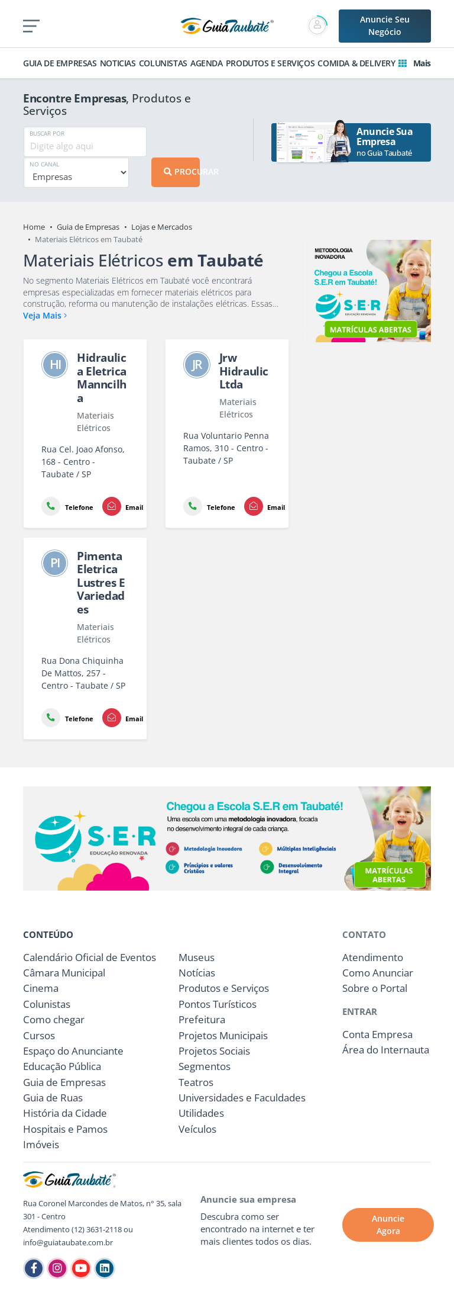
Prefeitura (202, 1019)
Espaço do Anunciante (73, 1051)
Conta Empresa (377, 1034)
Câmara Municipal (64, 972)
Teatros (196, 1082)
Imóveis (41, 1144)
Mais (414, 63)
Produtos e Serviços (224, 988)
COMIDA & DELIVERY (356, 63)
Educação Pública (62, 1066)
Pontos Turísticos (218, 1004)
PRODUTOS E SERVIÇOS (270, 63)
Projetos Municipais (223, 1035)
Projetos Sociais (214, 1051)
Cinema (41, 988)
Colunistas (46, 1004)
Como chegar (54, 1019)
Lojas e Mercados (161, 226)
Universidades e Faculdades (242, 1097)
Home (34, 226)
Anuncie (385, 25)
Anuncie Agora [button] (388, 1224)
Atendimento (372, 957)
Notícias (197, 972)
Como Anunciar (377, 972)
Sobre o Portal (374, 988)
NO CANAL (44, 164)
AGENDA (206, 63)
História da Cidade (65, 1113)
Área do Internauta (385, 1049)
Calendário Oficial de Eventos (89, 957)
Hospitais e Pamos (65, 1129)
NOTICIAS (118, 63)
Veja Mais (45, 315)
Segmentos (205, 1066)
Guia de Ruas (53, 1097)
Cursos (39, 1035)
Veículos (197, 1129)
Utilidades (201, 1113)
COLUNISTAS (163, 63)
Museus (197, 957)
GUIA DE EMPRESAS (60, 63)
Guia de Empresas (88, 226)
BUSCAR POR (47, 133)
